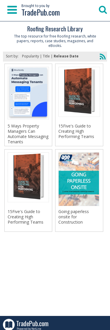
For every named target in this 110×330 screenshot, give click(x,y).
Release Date (66, 56)
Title (46, 56)
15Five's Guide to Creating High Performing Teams (76, 131)
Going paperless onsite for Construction (73, 217)
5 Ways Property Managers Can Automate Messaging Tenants (28, 133)
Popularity (30, 56)
